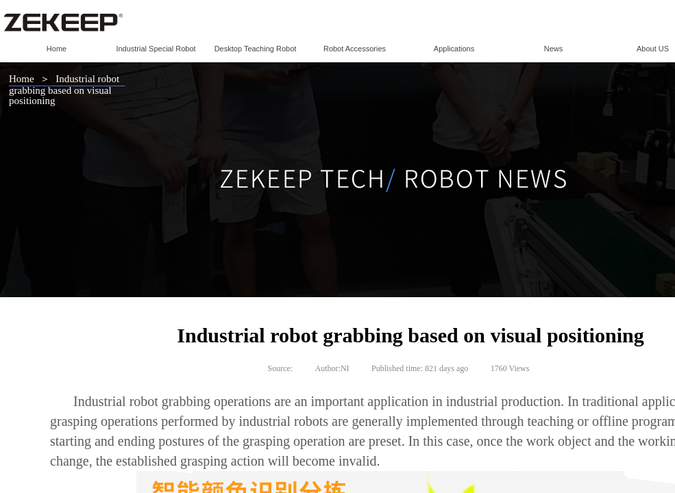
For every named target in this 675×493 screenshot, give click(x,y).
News (553, 49)
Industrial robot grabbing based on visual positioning (64, 89)
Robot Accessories (354, 49)
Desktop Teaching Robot (255, 49)
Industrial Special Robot (155, 49)
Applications (454, 49)
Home (56, 49)
